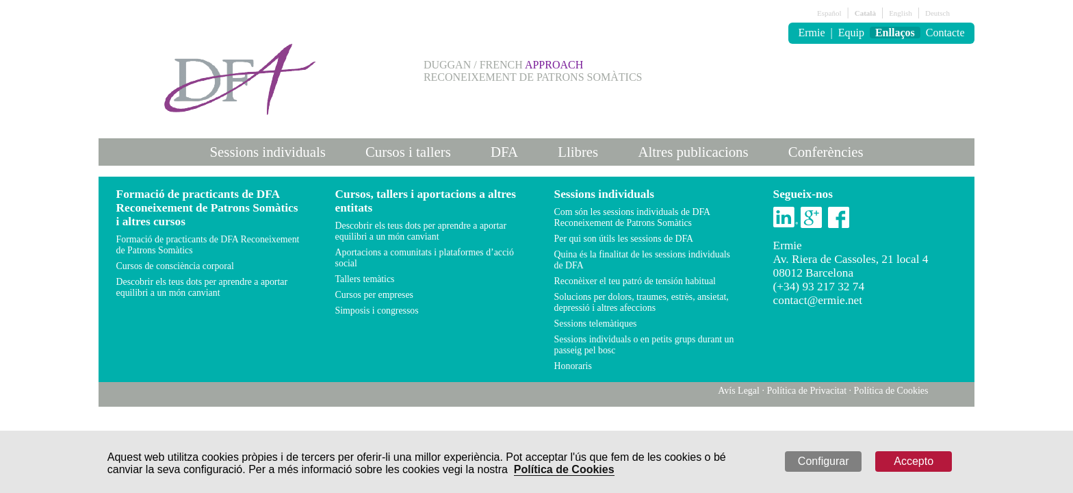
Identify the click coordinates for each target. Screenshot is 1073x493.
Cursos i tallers (408, 152)
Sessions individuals (268, 152)
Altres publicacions (693, 152)
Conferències (826, 152)
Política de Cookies (564, 469)
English (900, 13)
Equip (851, 32)
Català (865, 13)
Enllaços (895, 32)
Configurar (823, 461)
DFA (504, 152)
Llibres (578, 152)
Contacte (945, 32)
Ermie (811, 32)
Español (829, 13)
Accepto (913, 461)
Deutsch (937, 13)
